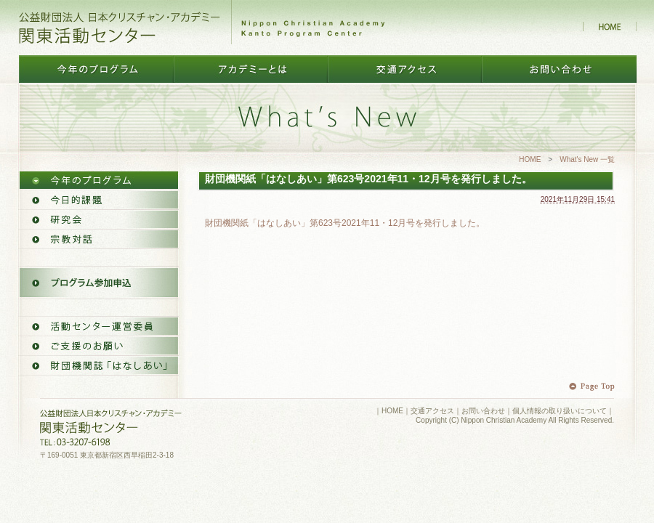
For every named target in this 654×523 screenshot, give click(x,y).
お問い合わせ (483, 411)
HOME (530, 159)
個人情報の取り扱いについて (559, 411)
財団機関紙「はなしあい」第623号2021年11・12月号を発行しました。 (345, 223)
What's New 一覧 (587, 159)
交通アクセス (432, 411)
